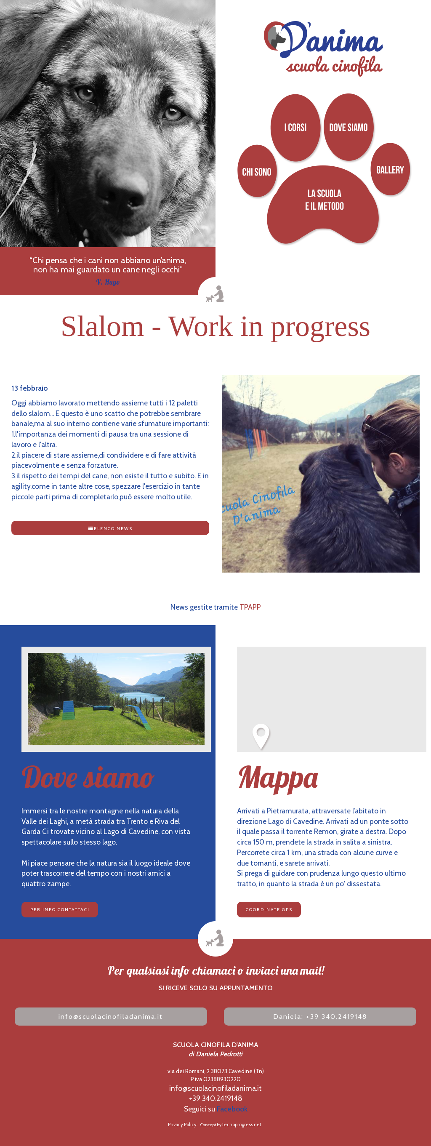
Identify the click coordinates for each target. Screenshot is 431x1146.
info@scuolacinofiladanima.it (111, 1017)
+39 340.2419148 (215, 1098)
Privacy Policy (182, 1124)
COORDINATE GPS (269, 909)
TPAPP (250, 606)
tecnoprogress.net (241, 1124)
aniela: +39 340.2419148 (320, 1017)
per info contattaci (60, 909)
